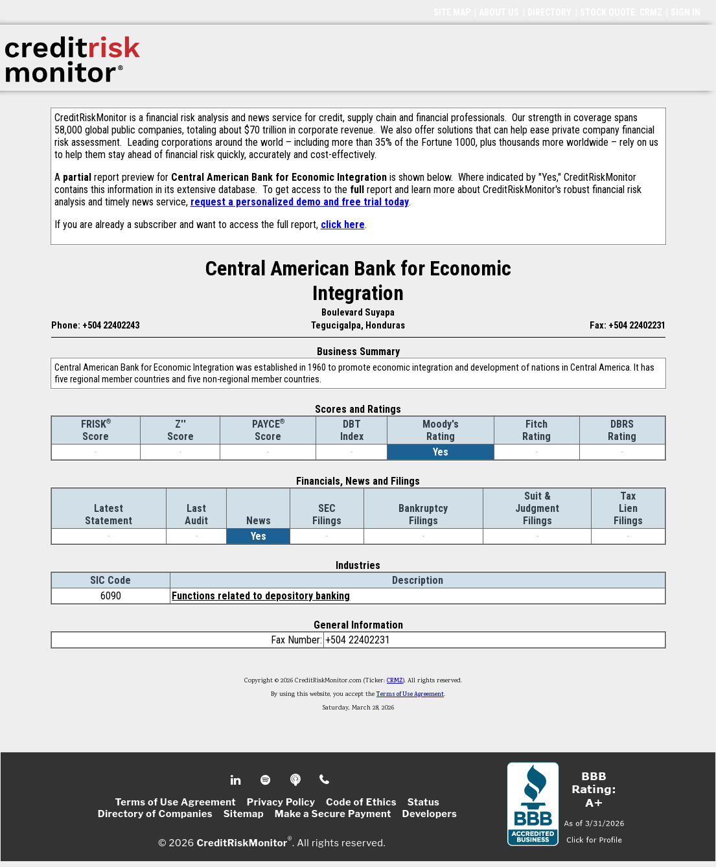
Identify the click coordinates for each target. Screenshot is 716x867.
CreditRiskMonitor (241, 842)
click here (343, 224)
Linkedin (237, 780)
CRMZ (395, 681)
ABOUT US (499, 12)
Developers (429, 814)
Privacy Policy (281, 802)
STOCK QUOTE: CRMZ (621, 12)
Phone (324, 780)
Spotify (266, 780)
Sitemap (244, 814)
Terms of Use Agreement (410, 694)
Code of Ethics (361, 802)
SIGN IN (685, 12)
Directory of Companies (155, 814)
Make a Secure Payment (333, 814)
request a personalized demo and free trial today (300, 202)
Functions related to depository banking (261, 596)
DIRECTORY (549, 12)
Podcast (296, 780)
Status (424, 802)
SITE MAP (451, 12)
